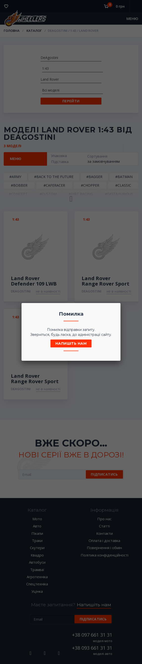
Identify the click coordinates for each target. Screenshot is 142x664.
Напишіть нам (71, 343)
